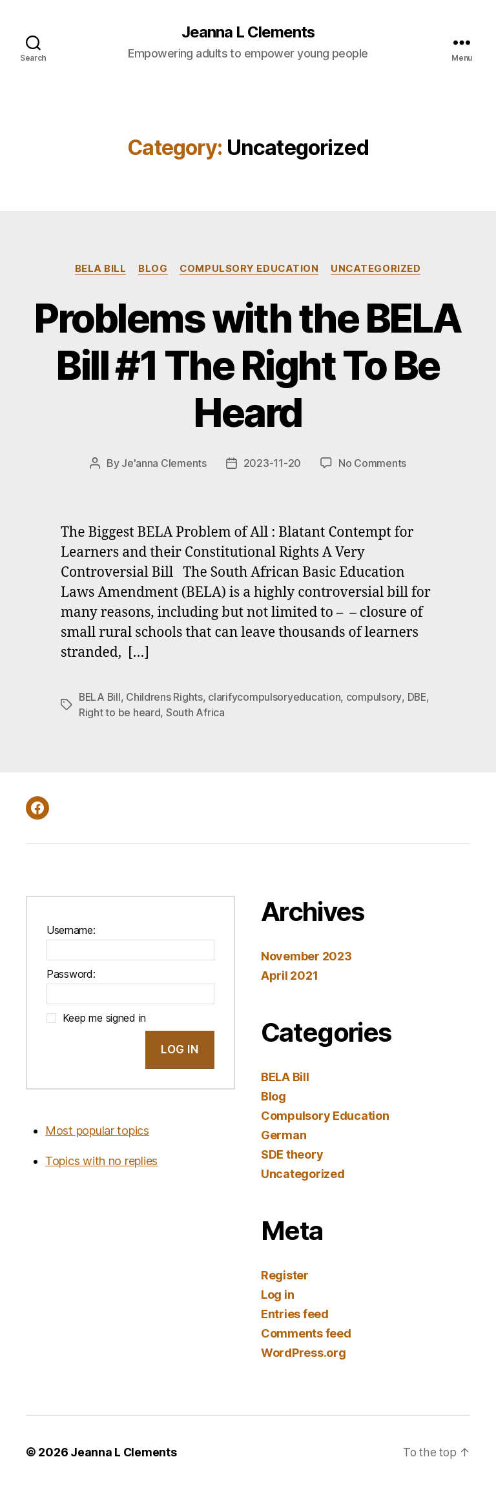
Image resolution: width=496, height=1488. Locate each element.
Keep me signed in (104, 1017)
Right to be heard (119, 712)
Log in (277, 1294)
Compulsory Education (250, 268)
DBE (418, 696)
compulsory (375, 696)
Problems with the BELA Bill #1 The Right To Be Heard (247, 365)
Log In (179, 1048)
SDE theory (292, 1154)
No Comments (372, 463)
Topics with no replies (101, 1159)
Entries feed (295, 1313)
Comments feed (306, 1332)
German (283, 1134)
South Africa (195, 712)
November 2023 (306, 955)
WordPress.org (303, 1352)
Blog (152, 268)
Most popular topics (97, 1129)
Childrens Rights (166, 696)
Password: (71, 973)
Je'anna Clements (164, 463)
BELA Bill (99, 268)
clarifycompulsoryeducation (276, 696)
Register (285, 1274)
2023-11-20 (272, 463)
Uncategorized (378, 268)
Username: (71, 929)
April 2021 (289, 975)
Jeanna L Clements (248, 32)
